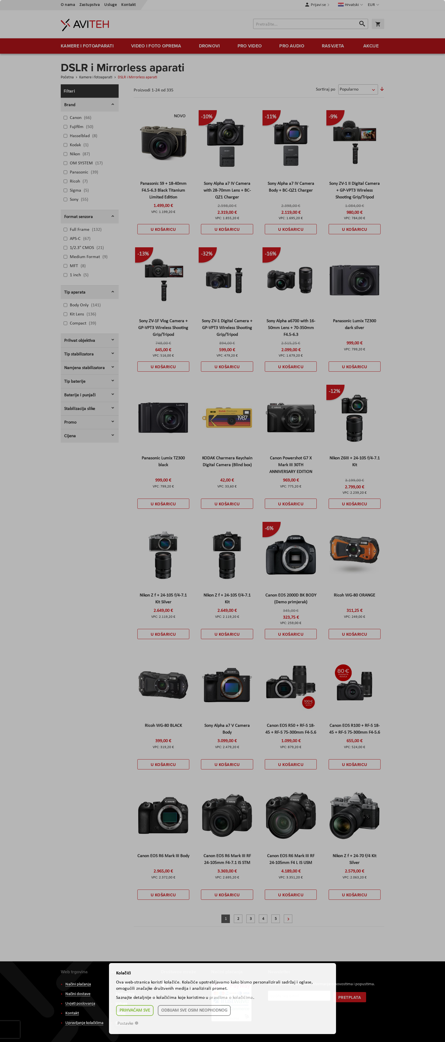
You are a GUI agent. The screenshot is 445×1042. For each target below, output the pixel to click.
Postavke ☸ (127, 1023)
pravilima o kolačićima (231, 997)
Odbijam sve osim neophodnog (194, 1010)
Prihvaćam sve (134, 1010)
